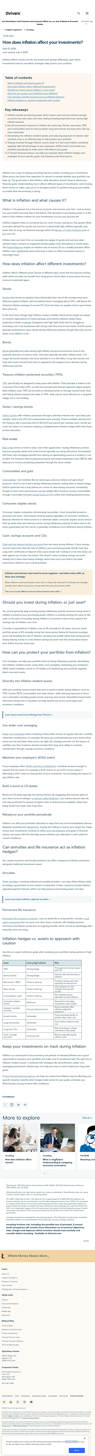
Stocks (5, 297)
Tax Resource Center (39, 1396)
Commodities (9, 480)
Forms (17, 1396)
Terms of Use (63, 1396)
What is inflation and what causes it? (25, 83)
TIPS (4, 383)
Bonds (5, 351)
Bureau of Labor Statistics (68, 230)
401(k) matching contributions (41, 766)
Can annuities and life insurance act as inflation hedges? (35, 97)
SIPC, (17, 1416)
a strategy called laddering (45, 798)
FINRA (10, 1416)
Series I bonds (9, 415)
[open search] (78, 13)
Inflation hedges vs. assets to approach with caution (33, 100)
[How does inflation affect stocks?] (20, 1145)
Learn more (86, 22)
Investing (30, 30)
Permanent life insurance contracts (20, 918)
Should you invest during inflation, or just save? (31, 90)
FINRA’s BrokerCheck (20, 1426)
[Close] (84, 1439)
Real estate (8, 447)
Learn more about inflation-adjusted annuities (28, 899)
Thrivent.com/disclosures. (30, 1418)
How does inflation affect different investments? (31, 86)
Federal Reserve (15, 247)
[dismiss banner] (91, 21)
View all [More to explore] (87, 1118)
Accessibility (52, 1396)
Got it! (76, 1452)
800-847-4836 (8, 1383)
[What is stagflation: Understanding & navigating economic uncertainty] (57, 1146)
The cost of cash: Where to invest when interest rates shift (33, 591)
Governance (25, 1396)
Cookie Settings (7, 1396)
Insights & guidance (14, 30)
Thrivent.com (6, 1426)
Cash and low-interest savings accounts (22, 544)
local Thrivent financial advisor (20, 1076)
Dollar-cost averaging (13, 734)
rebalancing (33, 827)
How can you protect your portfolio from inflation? (32, 93)
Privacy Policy (71, 1443)
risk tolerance (59, 830)
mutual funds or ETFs (43, 494)
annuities (13, 881)
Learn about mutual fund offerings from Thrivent (29, 715)
